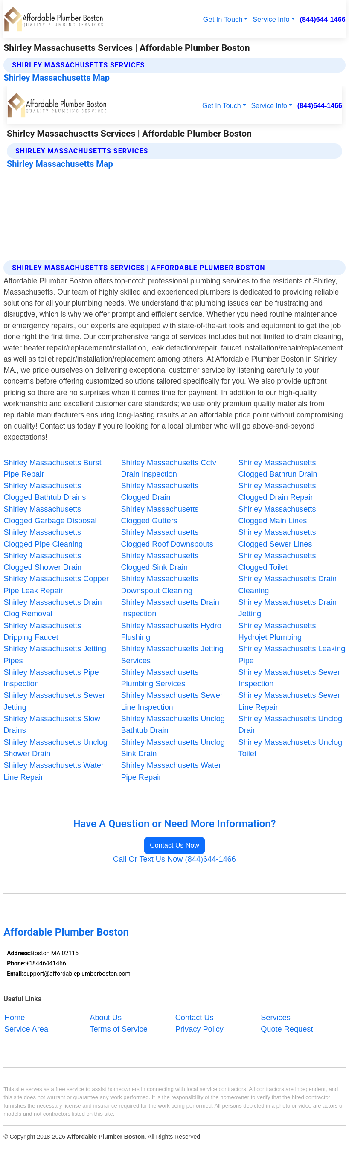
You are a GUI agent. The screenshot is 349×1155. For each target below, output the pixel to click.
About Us (106, 1017)
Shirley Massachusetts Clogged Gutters (159, 515)
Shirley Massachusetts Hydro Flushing (171, 631)
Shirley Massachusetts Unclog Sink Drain (173, 748)
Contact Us (194, 1017)
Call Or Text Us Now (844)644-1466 (174, 859)
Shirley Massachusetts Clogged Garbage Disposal (49, 515)
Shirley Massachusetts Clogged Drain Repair (277, 491)
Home (14, 1017)
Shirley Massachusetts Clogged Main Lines (277, 515)
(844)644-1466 (323, 19)
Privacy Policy (199, 1029)
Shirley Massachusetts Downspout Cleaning (159, 585)
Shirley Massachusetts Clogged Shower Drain (42, 561)
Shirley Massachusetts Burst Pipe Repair (52, 468)
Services (276, 1017)
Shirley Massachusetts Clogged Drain (159, 491)
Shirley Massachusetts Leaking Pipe (292, 655)
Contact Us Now (174, 845)
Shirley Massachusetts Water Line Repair (53, 771)
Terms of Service (118, 1029)
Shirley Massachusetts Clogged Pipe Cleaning (43, 538)
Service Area (26, 1029)
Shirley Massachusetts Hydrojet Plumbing (277, 631)
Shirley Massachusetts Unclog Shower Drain (55, 748)
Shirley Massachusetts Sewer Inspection (289, 678)
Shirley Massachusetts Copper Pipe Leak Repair (56, 585)
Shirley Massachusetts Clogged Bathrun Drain (277, 468)
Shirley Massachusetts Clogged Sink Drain (159, 561)
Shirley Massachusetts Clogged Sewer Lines (277, 538)
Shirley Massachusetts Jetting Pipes (54, 655)
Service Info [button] (271, 19)
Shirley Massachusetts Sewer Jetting (54, 701)
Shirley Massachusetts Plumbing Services (159, 678)
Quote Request (287, 1029)
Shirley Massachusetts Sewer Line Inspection (172, 701)
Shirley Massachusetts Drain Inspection (170, 608)
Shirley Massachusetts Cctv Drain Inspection (168, 468)
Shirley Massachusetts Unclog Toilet (290, 748)
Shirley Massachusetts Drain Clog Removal (52, 608)
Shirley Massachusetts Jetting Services (172, 655)
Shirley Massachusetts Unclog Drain (290, 725)
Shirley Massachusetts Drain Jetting (287, 608)
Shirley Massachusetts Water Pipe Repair (171, 771)
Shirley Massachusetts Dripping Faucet (42, 631)
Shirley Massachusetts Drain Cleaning (287, 585)
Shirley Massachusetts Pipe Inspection (51, 678)
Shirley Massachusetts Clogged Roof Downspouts (167, 538)
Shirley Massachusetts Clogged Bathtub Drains (44, 491)
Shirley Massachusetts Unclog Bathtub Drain (173, 725)
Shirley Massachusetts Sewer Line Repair (289, 701)
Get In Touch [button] (222, 19)
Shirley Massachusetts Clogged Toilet (277, 561)
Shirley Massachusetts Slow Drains (51, 725)
